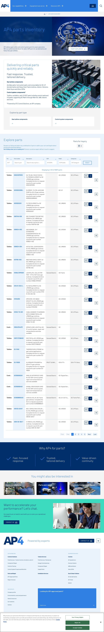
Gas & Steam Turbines (73, 573)
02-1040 (16, 349)
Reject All (77, 623)
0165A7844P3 (18, 327)
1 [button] (72, 434)
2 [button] (75, 434)
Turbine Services (42, 556)
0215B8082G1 (18, 375)
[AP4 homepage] (5, 6)
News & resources (12, 598)
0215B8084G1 (18, 386)
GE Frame (70, 579)
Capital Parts (41, 569)
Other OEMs (71, 569)
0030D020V (17, 203)
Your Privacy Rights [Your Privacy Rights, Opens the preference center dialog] (77, 618)
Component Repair (12, 563)
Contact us (28, 149)
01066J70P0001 (19, 273)
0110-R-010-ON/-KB (20, 286)
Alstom (70, 583)
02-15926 (17, 362)
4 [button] (81, 434)
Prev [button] (68, 434)
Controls (70, 556)
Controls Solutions (12, 556)
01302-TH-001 (18, 312)
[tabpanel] (18, 460)
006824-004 (18, 246)
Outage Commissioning (43, 563)
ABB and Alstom (72, 566)
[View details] (90, 176)
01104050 (17, 299)
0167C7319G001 (18, 338)
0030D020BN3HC (19, 190)
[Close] (101, 623)
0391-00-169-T (18, 422)
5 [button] (84, 434)
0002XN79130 (18, 175)
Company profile (12, 592)
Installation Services (43, 573)
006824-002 (18, 229)
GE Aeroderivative (72, 576)
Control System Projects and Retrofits (17, 569)
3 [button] (78, 434)
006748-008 (18, 216)
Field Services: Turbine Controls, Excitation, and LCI (20, 560)
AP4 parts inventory (54, 14)
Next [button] (89, 434)
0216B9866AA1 (18, 397)
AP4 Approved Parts (12, 576)
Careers (10, 604)
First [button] (62, 434)
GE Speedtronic (72, 560)
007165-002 (17, 260)
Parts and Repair (12, 573)
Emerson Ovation (72, 563)
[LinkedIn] (98, 541)
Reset (87, 163)
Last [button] (95, 434)
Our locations (11, 601)
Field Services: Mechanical (44, 560)
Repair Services (11, 579)
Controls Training (12, 566)
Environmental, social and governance (17, 595)
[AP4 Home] (14, 541)
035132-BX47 (18, 409)
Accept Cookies (77, 628)
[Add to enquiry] (86, 176)
